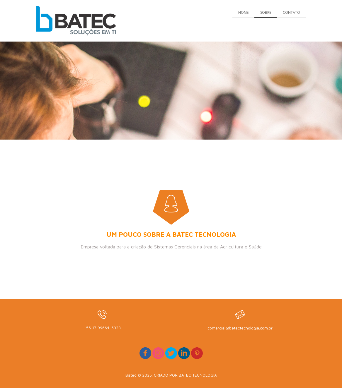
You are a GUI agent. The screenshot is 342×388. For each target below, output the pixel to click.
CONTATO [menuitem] (291, 12)
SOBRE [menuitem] (265, 12)
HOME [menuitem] (243, 12)
